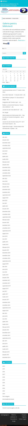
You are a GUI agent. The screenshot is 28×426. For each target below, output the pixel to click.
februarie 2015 (5, 352)
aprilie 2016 (5, 321)
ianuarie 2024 (5, 140)
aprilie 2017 (5, 294)
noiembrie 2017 (6, 280)
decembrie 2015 (6, 332)
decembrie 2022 (6, 167)
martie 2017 (5, 297)
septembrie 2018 (6, 261)
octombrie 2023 (6, 145)
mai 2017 (4, 291)
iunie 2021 (4, 200)
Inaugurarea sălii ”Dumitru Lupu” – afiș (11, 102)
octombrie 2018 (6, 258)
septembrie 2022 (6, 175)
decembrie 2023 (6, 142)
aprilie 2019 (5, 241)
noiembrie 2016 (6, 302)
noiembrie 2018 (6, 255)
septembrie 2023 (6, 148)
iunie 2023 (4, 151)
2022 (3, 388)
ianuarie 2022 (5, 186)
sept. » (7, 82)
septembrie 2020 (6, 217)
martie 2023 (5, 159)
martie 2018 (5, 274)
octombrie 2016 (6, 305)
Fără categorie (5, 396)
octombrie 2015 (6, 335)
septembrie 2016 (6, 308)
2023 (3, 391)
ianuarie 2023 (5, 164)
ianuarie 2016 (5, 330)
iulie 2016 (4, 313)
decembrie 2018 (6, 252)
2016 (3, 371)
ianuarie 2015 (5, 354)
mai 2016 (4, 319)
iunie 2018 (4, 269)
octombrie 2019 (6, 228)
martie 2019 (5, 244)
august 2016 (5, 310)
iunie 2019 (4, 236)
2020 (3, 382)
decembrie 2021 (6, 189)
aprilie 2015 (5, 346)
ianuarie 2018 (5, 277)
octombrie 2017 (6, 283)
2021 (3, 385)
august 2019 (5, 233)
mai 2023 (4, 153)
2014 (3, 366)
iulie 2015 (4, 341)
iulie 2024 (4, 137)
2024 (3, 393)
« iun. (3, 82)
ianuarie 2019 (5, 250)
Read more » (21, 40)
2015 (5, 48)
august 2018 (5, 264)
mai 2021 (4, 203)
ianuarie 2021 (5, 208)
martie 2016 (5, 324)
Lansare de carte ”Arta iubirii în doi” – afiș (12, 109)
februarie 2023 (5, 162)
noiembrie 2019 (6, 225)
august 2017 (5, 288)
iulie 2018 (4, 266)
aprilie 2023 (5, 156)
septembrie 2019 (6, 230)
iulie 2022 (4, 178)
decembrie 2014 (6, 357)
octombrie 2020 (6, 214)
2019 (3, 380)
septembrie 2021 (6, 195)
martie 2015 (5, 349)
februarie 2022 (5, 184)
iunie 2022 (4, 181)
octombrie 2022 (6, 173)
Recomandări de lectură (8, 399)
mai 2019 (4, 239)
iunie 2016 (4, 316)
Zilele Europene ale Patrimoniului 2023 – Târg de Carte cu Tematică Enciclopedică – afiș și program (13, 117)
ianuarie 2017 (5, 299)
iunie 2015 (4, 343)
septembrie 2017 (6, 286)
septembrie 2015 (6, 338)
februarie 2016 (5, 327)
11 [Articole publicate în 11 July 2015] (20, 75)
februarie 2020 (5, 219)
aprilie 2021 (5, 206)
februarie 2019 (5, 247)
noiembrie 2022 (6, 170)
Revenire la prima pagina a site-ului (10, 408)
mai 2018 (4, 272)
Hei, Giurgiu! (5, 112)
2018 (3, 377)
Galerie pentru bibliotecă (10, 24)
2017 (3, 374)
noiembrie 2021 (6, 192)
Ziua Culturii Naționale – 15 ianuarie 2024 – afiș (13, 95)
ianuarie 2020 (5, 222)
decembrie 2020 (6, 211)
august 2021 (5, 197)
